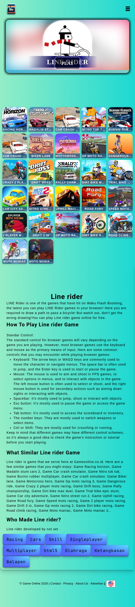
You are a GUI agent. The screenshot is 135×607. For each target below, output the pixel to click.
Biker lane (41, 146)
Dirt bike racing (94, 225)
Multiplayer (22, 550)
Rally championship (67, 172)
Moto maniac (14, 251)
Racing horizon (14, 119)
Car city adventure (14, 198)
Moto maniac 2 (41, 251)
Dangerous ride (120, 146)
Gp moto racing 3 (94, 146)
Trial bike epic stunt (120, 172)
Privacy (68, 583)
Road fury (94, 198)
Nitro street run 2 (41, 198)
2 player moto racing (14, 225)
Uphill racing (67, 198)
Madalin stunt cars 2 (41, 119)
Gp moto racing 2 (67, 225)
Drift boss (41, 172)
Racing (15, 539)
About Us (82, 583)
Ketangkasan (110, 550)
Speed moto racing (120, 198)
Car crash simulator (67, 119)
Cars (35, 539)
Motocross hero (67, 146)
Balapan (16, 561)
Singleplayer (86, 539)
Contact (55, 583)
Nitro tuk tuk (94, 119)
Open (127, 8)
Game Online (26, 8)
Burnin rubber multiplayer (120, 119)
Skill (56, 539)
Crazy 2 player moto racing (14, 172)
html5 (51, 550)
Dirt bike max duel (94, 172)
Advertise (96, 583)
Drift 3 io (41, 225)
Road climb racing (120, 225)
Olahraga (76, 550)
